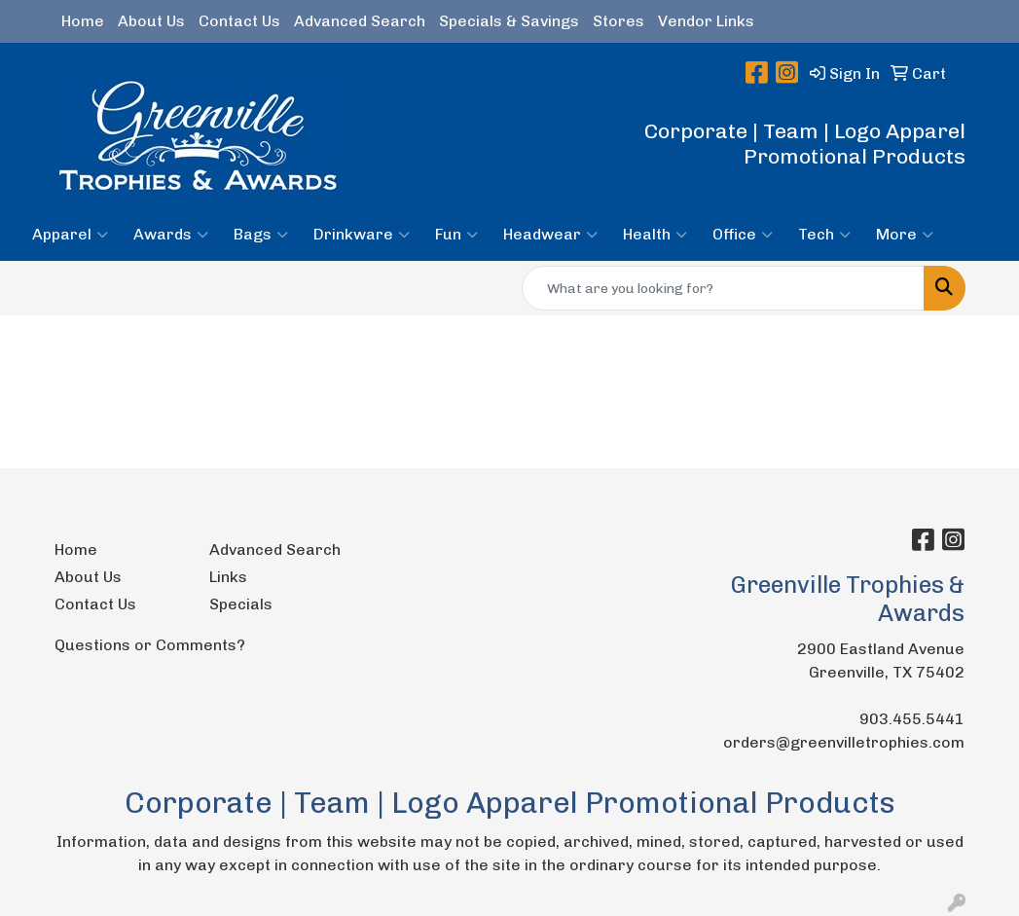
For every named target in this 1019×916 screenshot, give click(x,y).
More (904, 234)
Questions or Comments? (150, 645)
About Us (151, 21)
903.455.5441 (911, 719)
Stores (618, 21)
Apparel (70, 234)
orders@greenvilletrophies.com (843, 742)
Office (742, 234)
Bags (261, 234)
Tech (824, 234)
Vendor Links (706, 21)
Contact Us (239, 21)
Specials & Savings (509, 21)
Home (82, 21)
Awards (170, 234)
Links (228, 577)
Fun (456, 234)
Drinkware (361, 234)
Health (655, 234)
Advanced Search (359, 21)
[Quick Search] (723, 288)
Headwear (550, 234)
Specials (241, 604)
